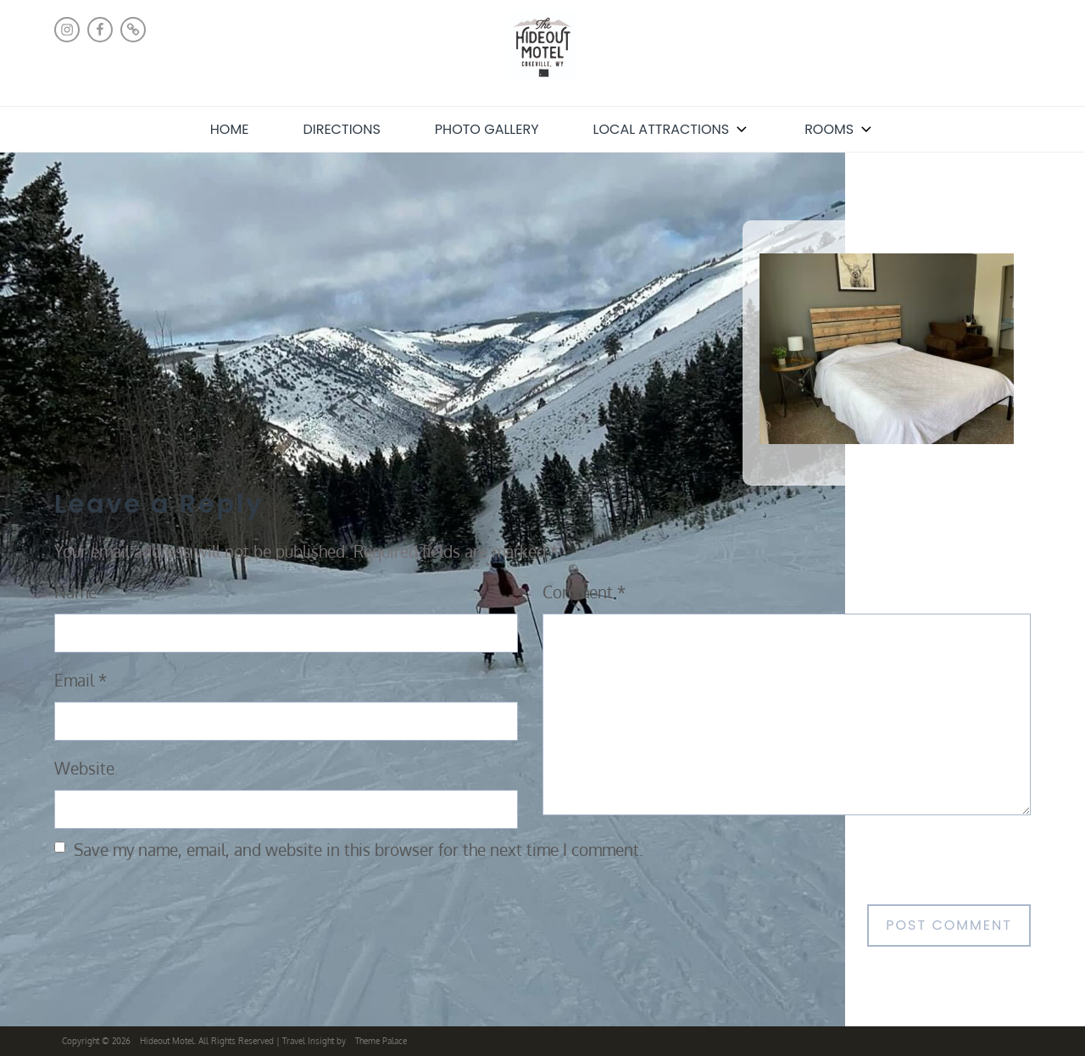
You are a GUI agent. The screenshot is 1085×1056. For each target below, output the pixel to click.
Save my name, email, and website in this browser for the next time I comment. (358, 850)
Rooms (839, 129)
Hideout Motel (167, 1041)
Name (81, 592)
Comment (584, 592)
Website (84, 768)
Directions (341, 129)
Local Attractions (672, 129)
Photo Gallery (487, 129)
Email (80, 680)
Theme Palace (381, 1041)
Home (229, 129)
